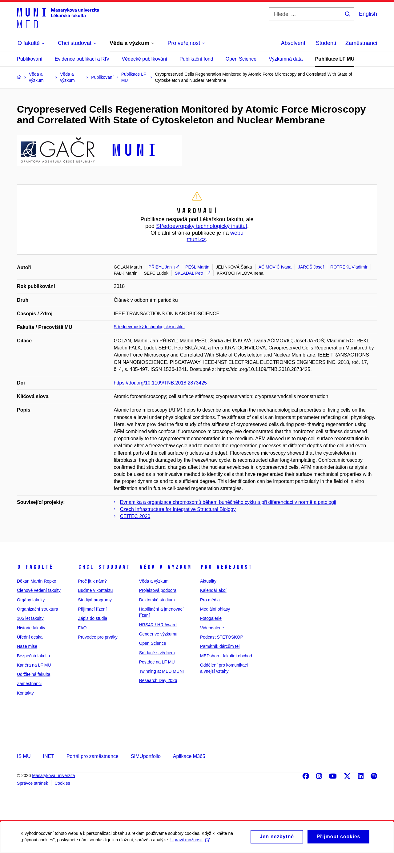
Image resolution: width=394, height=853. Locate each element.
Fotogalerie (211, 618)
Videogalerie (212, 627)
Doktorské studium (157, 599)
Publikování (29, 59)
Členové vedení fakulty (39, 590)
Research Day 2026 (158, 680)
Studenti (326, 43)
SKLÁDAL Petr (192, 273)
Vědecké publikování (144, 59)
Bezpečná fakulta (33, 655)
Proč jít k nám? (92, 581)
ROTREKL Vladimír (349, 267)
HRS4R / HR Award (158, 624)
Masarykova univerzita (53, 775)
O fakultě (35, 567)
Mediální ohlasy (215, 609)
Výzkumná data (286, 59)
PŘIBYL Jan (163, 267)
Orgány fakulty (31, 599)
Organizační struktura (37, 609)
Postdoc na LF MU (157, 662)
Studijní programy (95, 599)
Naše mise (27, 646)
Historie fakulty (31, 627)
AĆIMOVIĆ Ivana (275, 267)
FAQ (82, 627)
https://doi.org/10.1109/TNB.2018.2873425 (160, 382)
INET (48, 756)
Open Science (241, 59)
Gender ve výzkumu (158, 634)
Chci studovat (104, 567)
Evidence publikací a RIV (82, 59)
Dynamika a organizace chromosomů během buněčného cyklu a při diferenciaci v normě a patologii (228, 502)
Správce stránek (32, 783)
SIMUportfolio (146, 756)
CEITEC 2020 (135, 516)
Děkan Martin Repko (36, 581)
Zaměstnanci (361, 43)
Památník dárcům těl (219, 646)
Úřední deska (29, 637)
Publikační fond (196, 59)
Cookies (62, 783)
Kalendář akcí (213, 590)
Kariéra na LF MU (34, 665)
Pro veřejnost (226, 567)
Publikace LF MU (334, 59)
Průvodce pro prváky (97, 637)
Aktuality (208, 581)
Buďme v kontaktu (95, 590)
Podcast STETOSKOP (221, 637)
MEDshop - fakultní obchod (226, 655)
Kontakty (25, 693)
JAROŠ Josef (311, 267)
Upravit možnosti (191, 843)
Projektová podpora (157, 590)
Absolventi (294, 43)
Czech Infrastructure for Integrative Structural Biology (178, 509)
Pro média (210, 599)
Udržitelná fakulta (33, 674)
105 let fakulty (30, 618)
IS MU (23, 756)
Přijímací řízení (92, 609)
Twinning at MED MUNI (161, 671)
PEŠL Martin (197, 267)
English (368, 14)
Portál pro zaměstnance (92, 756)
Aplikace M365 (189, 756)
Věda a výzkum (165, 567)
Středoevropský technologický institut (201, 226)
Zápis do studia (92, 618)
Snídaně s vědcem (157, 652)
